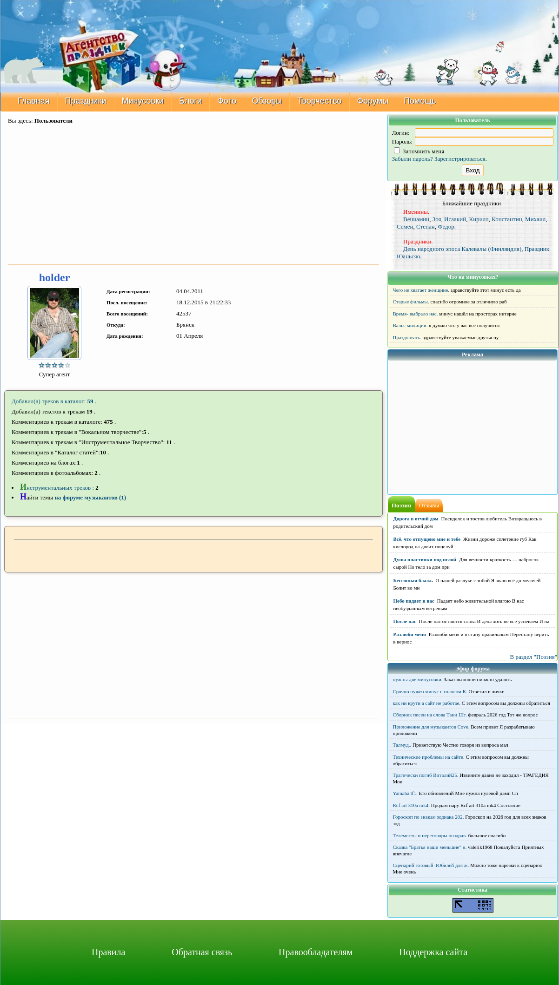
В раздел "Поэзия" (533, 656)
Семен (405, 226)
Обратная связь (202, 952)
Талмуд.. (402, 745)
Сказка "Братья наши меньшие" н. (430, 847)
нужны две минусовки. (418, 679)
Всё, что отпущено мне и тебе (427, 539)
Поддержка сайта (433, 952)
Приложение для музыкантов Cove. (431, 726)
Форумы (373, 100)
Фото (226, 100)
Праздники (85, 100)
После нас (404, 621)
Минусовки (143, 100)
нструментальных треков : (57, 487)
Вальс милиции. (410, 325)
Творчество (319, 100)
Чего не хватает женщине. (421, 290)
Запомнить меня (419, 151)
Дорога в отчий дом (416, 518)
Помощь (420, 100)
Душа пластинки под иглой (425, 559)
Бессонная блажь (413, 580)
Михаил (535, 219)
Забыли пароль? (412, 158)
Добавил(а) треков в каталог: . (54, 401)
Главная (34, 100)
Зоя (437, 219)
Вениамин (416, 219)
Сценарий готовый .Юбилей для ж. (431, 865)
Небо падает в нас (413, 601)
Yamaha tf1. (405, 793)
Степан (425, 226)
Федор (446, 226)
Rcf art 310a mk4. (411, 805)
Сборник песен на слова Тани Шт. (430, 714)
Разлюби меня (409, 634)
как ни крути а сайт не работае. (427, 703)
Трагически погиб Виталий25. (426, 775)
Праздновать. (407, 337)
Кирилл (479, 219)
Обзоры (267, 100)
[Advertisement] (193, 195)
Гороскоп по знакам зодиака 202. (428, 817)
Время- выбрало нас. (415, 313)
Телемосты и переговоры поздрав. (430, 835)
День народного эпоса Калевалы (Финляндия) (462, 248)
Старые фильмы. (411, 301)
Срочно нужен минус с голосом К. (430, 691)
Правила (108, 952)
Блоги (190, 100)
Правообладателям (316, 952)
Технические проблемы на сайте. (429, 757)
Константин (507, 219)
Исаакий (455, 219)
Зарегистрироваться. (460, 158)
